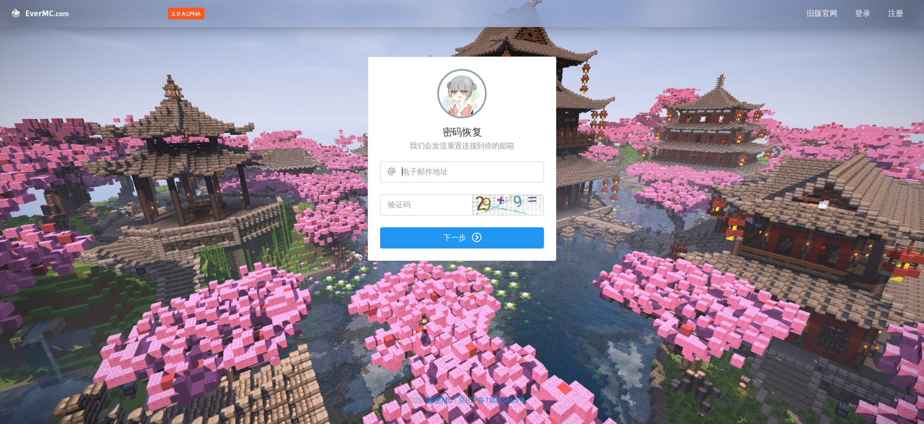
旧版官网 (822, 13)
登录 (862, 13)
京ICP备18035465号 (492, 400)
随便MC (439, 400)
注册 (895, 13)
